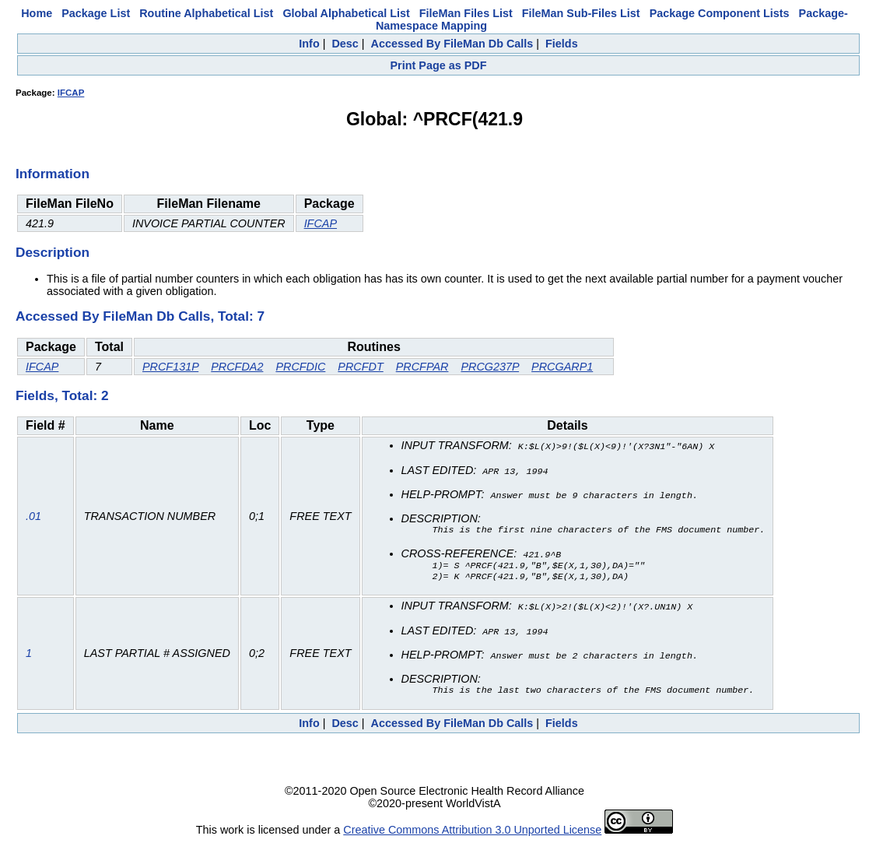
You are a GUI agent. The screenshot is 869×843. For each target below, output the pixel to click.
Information (52, 173)
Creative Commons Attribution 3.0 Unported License (472, 830)
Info (309, 43)
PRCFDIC (300, 366)
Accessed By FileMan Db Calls (452, 43)
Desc (344, 43)
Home (36, 13)
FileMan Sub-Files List (581, 13)
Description (52, 252)
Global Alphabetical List (345, 13)
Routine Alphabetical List (206, 13)
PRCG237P (490, 366)
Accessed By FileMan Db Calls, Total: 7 (140, 316)
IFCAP (71, 92)
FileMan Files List (466, 13)
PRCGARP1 (562, 366)
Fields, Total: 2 (62, 395)
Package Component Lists (720, 13)
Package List (95, 13)
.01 (33, 517)
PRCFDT (360, 366)
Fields (561, 43)
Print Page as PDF (439, 65)
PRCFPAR (422, 366)
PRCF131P (170, 366)
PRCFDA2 (237, 366)
